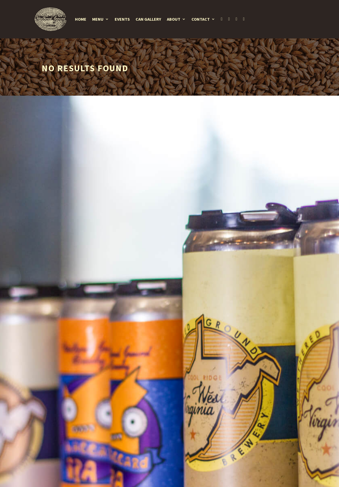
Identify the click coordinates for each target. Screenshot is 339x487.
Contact (200, 19)
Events (122, 19)
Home (80, 19)
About (173, 19)
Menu (98, 19)
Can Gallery (148, 19)
